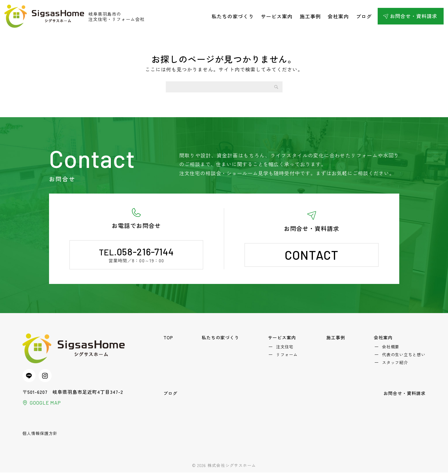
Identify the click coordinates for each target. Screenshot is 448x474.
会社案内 (338, 16)
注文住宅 (285, 347)
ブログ (364, 16)
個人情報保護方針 (39, 435)
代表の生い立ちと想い (404, 356)
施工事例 (310, 16)
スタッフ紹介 (395, 365)
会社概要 (390, 347)
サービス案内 (276, 16)
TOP (168, 337)
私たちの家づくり (233, 16)
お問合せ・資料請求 (413, 16)
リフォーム (288, 356)
